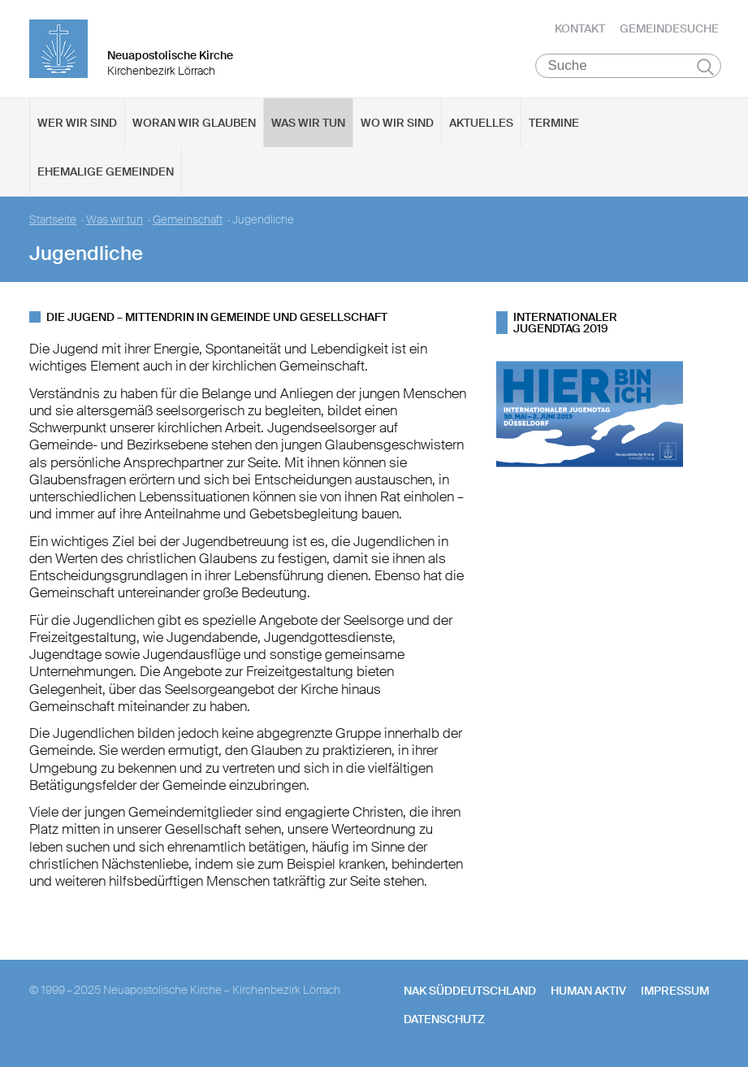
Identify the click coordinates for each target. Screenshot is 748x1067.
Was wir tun (308, 122)
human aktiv (588, 990)
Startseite (52, 220)
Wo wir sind (397, 122)
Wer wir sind (77, 122)
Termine (554, 122)
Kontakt (580, 28)
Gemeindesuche (669, 28)
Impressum (675, 990)
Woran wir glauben (194, 122)
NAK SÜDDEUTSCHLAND (470, 990)
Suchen (705, 66)
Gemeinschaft (188, 220)
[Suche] (628, 66)
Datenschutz (444, 1019)
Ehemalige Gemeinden (105, 171)
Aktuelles (481, 122)
